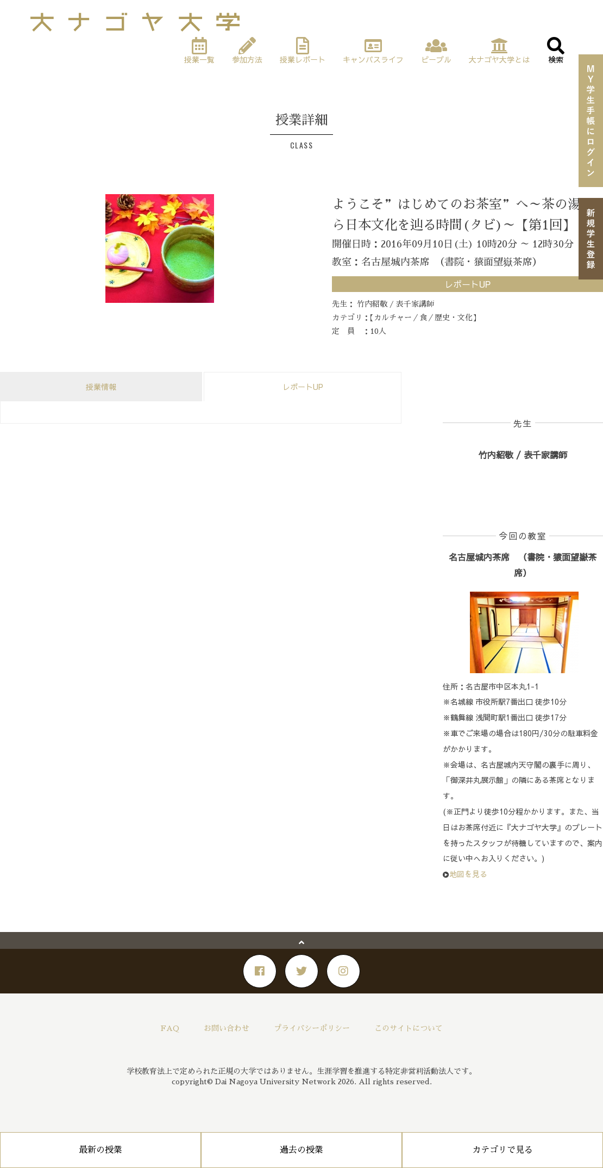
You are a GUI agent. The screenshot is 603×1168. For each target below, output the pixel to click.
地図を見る (468, 873)
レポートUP (302, 386)
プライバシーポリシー (312, 1028)
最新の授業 (100, 1150)
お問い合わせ (226, 1028)
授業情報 (101, 386)
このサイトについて (408, 1028)
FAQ (170, 1028)
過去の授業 (301, 1150)
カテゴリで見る (502, 1150)
